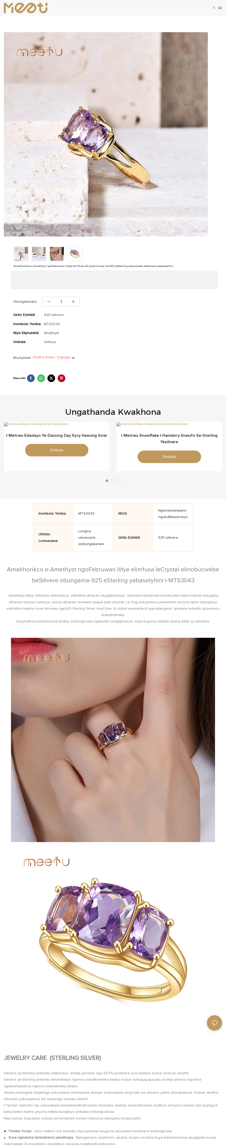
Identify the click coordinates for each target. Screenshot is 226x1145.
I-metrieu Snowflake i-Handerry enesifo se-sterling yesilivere (169, 441)
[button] (107, 483)
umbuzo (56, 453)
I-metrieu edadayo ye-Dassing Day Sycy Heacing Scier (56, 438)
